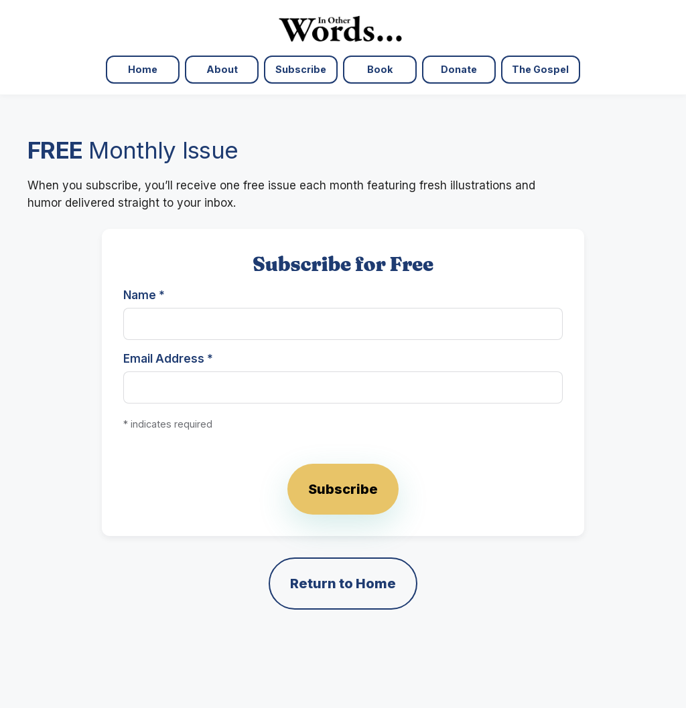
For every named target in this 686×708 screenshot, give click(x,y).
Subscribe (300, 69)
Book (380, 69)
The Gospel (540, 69)
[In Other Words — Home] (343, 28)
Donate (459, 69)
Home (142, 69)
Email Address (168, 358)
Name (144, 295)
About (222, 69)
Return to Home (343, 584)
